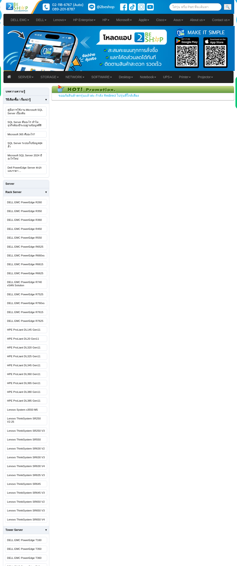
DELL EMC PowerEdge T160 (24, 540)
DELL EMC (20, 20)
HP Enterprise (84, 20)
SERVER (26, 77)
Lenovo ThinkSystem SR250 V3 (26, 430)
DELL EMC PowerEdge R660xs (26, 255)
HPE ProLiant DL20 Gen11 (23, 338)
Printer (185, 77)
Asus (178, 20)
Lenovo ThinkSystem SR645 (24, 484)
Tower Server (14, 530)
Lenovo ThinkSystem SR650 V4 (26, 519)
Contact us (221, 20)
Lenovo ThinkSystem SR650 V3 (26, 510)
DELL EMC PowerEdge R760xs (26, 303)
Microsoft (124, 20)
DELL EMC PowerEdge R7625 (25, 321)
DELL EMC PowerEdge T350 (24, 549)
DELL (41, 20)
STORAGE (49, 77)
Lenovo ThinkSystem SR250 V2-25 (24, 420)
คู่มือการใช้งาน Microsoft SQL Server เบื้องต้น (25, 111)
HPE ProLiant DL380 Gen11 (23, 392)
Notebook (148, 77)
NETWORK (75, 77)
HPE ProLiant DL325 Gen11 (23, 356)
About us (197, 20)
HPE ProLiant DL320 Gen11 (23, 347)
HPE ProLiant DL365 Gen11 (23, 383)
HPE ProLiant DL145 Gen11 (23, 329)
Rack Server (14, 192)
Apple (144, 20)
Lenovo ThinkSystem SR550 (24, 439)
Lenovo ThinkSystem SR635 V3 (26, 475)
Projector (205, 77)
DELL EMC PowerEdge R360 (24, 219)
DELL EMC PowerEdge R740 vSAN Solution (24, 284)
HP (105, 20)
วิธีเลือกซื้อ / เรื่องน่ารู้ (18, 99)
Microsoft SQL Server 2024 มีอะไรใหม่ (25, 157)
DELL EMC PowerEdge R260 (24, 202)
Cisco (161, 20)
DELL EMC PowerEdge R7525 (25, 294)
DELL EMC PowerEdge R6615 (25, 264)
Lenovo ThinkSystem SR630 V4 (26, 466)
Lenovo (59, 20)
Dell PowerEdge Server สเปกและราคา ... (25, 169)
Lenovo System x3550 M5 (22, 409)
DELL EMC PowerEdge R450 (24, 229)
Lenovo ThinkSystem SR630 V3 (26, 457)
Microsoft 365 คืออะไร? (21, 134)
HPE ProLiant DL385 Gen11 (23, 400)
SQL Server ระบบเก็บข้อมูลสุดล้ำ (25, 145)
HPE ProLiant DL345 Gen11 (23, 365)
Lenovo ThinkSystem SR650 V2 (26, 501)
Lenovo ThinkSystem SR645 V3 (26, 492)
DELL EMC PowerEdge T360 (24, 558)
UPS (167, 77)
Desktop (126, 77)
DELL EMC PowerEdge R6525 (25, 246)
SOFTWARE (101, 77)
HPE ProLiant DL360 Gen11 (23, 374)
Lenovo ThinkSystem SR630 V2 (26, 448)
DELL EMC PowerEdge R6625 (25, 273)
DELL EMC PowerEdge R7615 (25, 312)
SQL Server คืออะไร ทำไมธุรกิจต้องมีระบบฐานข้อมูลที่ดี (24, 124)
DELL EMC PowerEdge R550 (24, 237)
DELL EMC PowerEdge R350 (24, 211)
